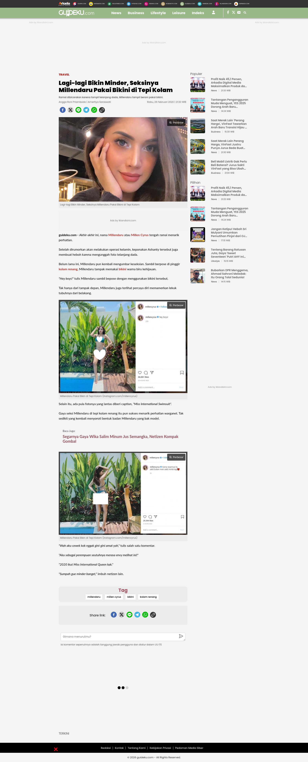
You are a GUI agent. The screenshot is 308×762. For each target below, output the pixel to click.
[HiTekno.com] (134, 4)
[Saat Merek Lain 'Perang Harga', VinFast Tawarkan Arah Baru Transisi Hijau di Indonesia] (197, 131)
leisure (178, 12)
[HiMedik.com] (205, 4)
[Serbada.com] (241, 4)
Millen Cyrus (139, 235)
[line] (78, 111)
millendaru (93, 597)
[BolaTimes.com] (115, 4)
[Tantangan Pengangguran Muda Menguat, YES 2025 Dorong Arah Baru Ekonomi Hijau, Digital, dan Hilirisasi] (197, 111)
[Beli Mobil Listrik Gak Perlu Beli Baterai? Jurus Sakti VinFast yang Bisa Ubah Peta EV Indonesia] (197, 172)
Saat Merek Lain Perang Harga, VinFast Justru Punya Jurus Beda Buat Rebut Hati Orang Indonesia (227, 144)
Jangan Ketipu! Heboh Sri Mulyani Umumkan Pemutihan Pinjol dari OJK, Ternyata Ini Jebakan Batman (229, 232)
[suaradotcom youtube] (239, 13)
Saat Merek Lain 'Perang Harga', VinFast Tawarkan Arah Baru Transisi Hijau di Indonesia (229, 124)
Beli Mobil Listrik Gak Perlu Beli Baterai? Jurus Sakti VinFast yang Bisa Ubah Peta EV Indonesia (229, 165)
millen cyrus (114, 597)
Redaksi (106, 748)
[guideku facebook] (228, 13)
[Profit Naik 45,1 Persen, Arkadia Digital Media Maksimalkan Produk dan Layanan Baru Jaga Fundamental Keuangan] (197, 90)
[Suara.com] (79, 4)
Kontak (119, 748)
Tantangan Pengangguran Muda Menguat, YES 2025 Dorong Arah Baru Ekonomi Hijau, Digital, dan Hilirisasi (229, 103)
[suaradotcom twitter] (233, 13)
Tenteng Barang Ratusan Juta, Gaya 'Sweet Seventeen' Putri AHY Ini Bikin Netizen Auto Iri (228, 253)
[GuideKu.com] (187, 4)
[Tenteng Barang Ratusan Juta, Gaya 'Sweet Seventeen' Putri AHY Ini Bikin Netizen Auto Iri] (197, 261)
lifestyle (158, 12)
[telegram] (86, 111)
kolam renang (68, 269)
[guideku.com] (76, 15)
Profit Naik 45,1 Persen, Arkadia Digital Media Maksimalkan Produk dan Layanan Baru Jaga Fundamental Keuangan (229, 82)
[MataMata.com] (97, 4)
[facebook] (63, 111)
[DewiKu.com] (151, 4)
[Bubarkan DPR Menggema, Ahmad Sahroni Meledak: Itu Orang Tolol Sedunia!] (197, 281)
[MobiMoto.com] (169, 4)
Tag (123, 590)
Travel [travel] (64, 75)
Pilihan (195, 182)
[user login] (213, 13)
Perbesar (176, 122)
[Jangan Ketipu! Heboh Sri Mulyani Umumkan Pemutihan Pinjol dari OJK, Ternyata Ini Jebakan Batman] (197, 240)
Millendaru (115, 235)
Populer (196, 74)
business (136, 12)
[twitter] (70, 111)
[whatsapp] (94, 111)
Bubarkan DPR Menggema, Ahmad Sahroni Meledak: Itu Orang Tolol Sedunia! (229, 273)
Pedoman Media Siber (189, 748)
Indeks (198, 12)
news (116, 12)
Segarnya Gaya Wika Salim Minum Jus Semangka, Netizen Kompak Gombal (120, 439)
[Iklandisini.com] (223, 4)
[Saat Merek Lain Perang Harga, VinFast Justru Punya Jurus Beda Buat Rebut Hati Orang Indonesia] (197, 152)
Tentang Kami (137, 748)
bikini (122, 269)
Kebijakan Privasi (160, 748)
